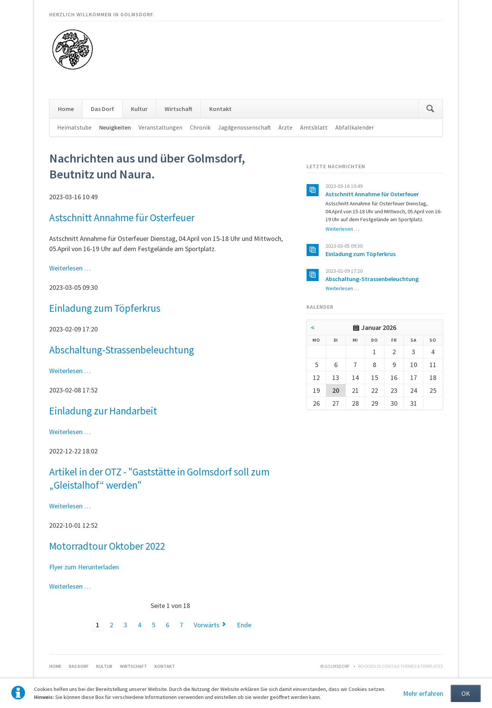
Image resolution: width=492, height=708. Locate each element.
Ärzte (286, 127)
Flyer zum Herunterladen (84, 567)
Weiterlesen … (70, 268)
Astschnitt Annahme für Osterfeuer (122, 217)
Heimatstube (74, 127)
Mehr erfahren (423, 693)
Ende (244, 624)
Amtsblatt (314, 127)
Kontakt (220, 109)
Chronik (200, 127)
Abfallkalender (354, 127)
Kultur (139, 109)
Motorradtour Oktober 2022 (107, 545)
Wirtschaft (178, 109)
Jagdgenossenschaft (244, 127)
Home (66, 109)
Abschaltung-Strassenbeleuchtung (121, 349)
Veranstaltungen (160, 127)
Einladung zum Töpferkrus (104, 308)
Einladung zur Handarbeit (103, 410)
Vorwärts (207, 624)
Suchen (430, 109)
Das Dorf (102, 109)
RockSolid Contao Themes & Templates (400, 666)
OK (465, 693)
